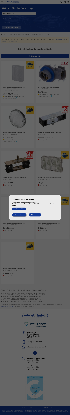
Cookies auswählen (19, 209)
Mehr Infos (14, 205)
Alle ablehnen (35, 215)
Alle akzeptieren (19, 215)
